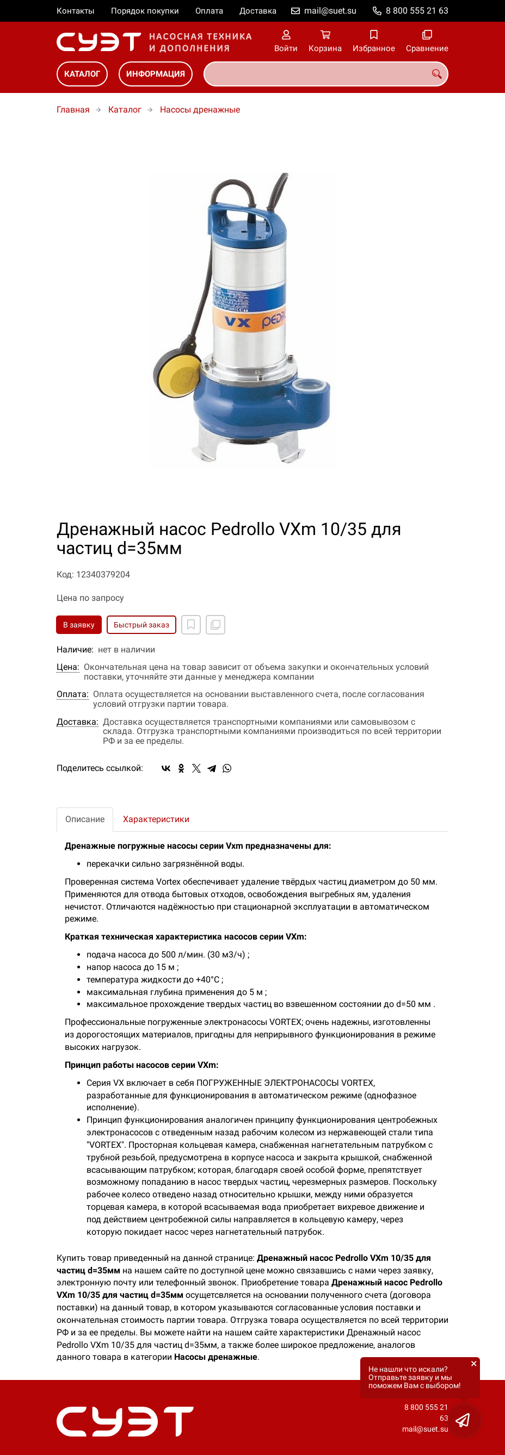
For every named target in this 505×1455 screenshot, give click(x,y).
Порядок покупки (145, 11)
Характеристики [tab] (156, 819)
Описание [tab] (84, 819)
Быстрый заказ (141, 624)
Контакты (76, 11)
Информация (155, 74)
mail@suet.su (330, 10)
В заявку (79, 624)
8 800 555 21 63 (417, 10)
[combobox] (326, 73)
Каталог (82, 74)
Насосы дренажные (200, 109)
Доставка (257, 11)
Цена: (68, 667)
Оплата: (73, 694)
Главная (73, 109)
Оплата (209, 11)
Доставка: (77, 722)
